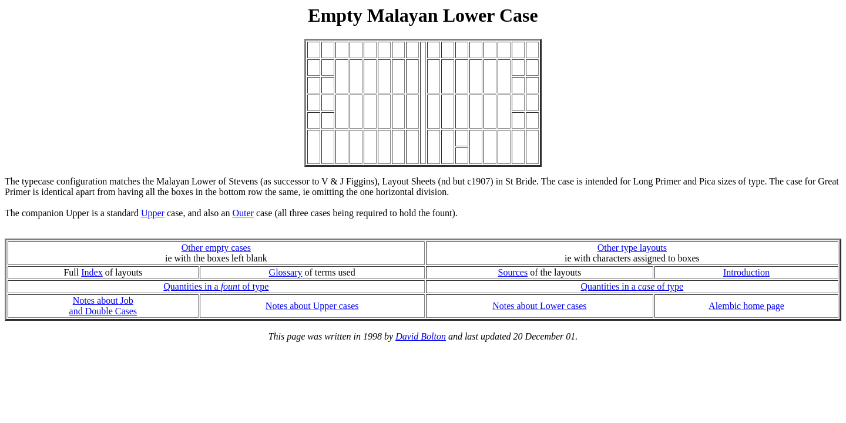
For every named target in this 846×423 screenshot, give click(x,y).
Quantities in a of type (215, 286)
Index (91, 272)
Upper (152, 213)
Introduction (746, 272)
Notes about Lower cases (539, 306)
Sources (513, 272)
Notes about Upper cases (312, 306)
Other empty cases (216, 248)
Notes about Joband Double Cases (103, 306)
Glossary (286, 272)
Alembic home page (746, 306)
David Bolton (420, 336)
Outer (242, 213)
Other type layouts (632, 248)
